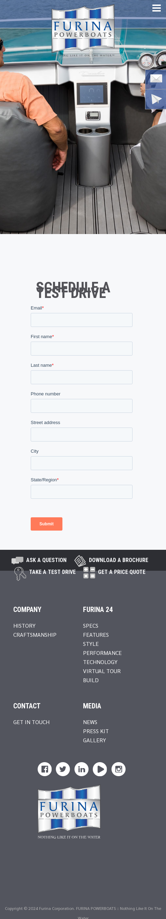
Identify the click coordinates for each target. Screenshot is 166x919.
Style (91, 643)
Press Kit (96, 731)
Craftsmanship (34, 634)
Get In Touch (31, 721)
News (90, 721)
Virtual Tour (102, 670)
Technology (100, 661)
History (24, 625)
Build (91, 680)
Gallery (94, 740)
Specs (90, 625)
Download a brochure (118, 560)
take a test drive (52, 572)
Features (96, 634)
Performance (102, 652)
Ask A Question (46, 560)
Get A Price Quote (121, 572)
